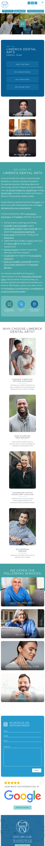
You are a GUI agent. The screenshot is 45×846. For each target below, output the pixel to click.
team (37, 202)
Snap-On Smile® (11, 262)
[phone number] (22, 736)
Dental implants (11, 250)
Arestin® (8, 226)
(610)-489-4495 (20, 11)
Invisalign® (9, 255)
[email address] (22, 741)
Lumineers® (25, 262)
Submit (36, 770)
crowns (29, 241)
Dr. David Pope (22, 79)
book (22, 24)
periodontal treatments (24, 232)
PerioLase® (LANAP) (13, 229)
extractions (9, 238)
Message (22, 756)
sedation (19, 217)
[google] (32, 3)
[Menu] (42, 2)
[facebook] (29, 3)
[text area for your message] (22, 757)
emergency (31, 214)
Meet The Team (22, 64)
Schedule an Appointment (35, 11)
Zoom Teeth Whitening (14, 264)
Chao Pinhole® (19, 226)
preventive (6, 217)
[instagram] (35, 3)
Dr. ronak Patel (22, 87)
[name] (22, 731)
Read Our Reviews (22, 807)
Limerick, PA (8, 11)
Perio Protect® (30, 229)
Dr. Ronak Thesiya (22, 72)
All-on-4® (12, 243)
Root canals (9, 235)
